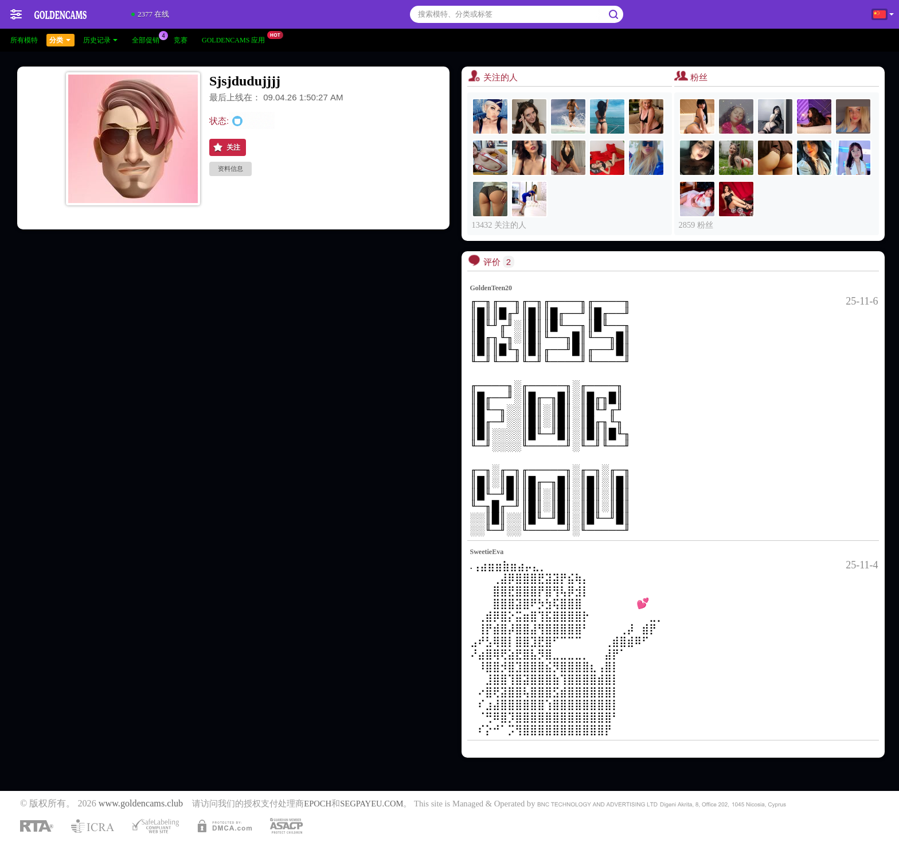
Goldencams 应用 (236, 39)
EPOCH (317, 803)
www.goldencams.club (141, 803)
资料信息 (230, 168)
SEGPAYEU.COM (371, 803)
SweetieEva (487, 552)
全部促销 (148, 39)
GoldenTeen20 (491, 288)
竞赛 (180, 40)
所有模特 (24, 40)
